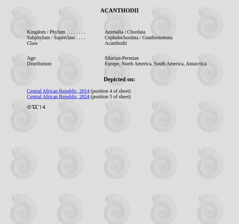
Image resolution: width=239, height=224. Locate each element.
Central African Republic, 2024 (58, 96)
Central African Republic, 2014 (58, 91)
